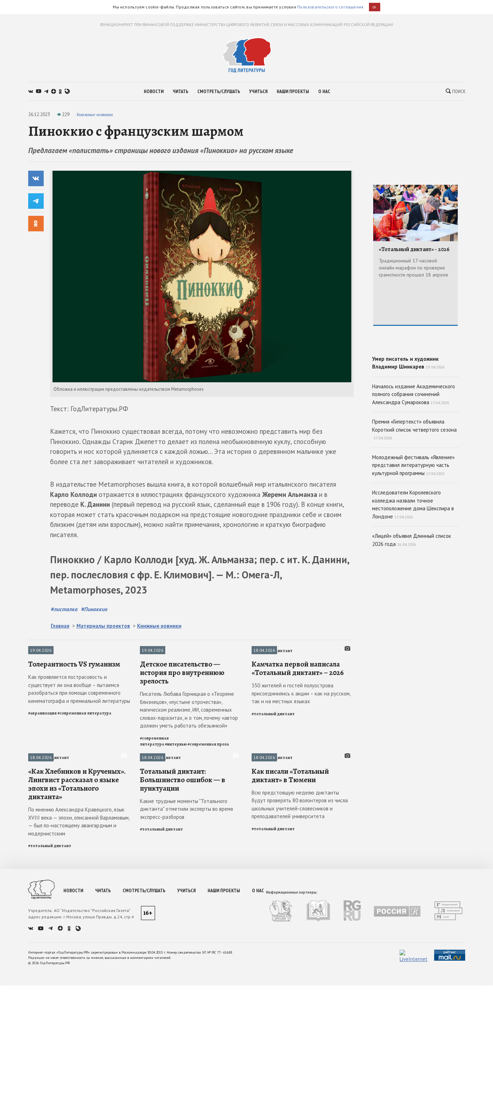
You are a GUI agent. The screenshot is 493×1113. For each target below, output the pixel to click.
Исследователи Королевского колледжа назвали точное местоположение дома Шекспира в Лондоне (413, 555)
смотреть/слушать (218, 91)
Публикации (40, 891)
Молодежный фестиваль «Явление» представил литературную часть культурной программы (413, 515)
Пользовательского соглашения (330, 7)
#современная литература (84, 1017)
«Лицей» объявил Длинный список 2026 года (411, 590)
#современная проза (208, 1048)
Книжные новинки (94, 114)
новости (154, 91)
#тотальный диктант (273, 1018)
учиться (258, 91)
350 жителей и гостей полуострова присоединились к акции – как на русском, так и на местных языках (301, 997)
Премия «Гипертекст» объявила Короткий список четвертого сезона (414, 480)
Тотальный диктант (272, 891)
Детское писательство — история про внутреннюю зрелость (182, 976)
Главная (60, 866)
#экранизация (42, 1017)
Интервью (150, 891)
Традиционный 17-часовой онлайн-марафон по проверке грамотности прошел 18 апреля (413, 267)
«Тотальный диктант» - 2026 (414, 249)
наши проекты (293, 91)
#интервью (176, 1048)
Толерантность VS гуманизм (74, 968)
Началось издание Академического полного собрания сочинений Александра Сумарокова (413, 444)
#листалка (64, 849)
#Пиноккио (94, 849)
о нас (324, 91)
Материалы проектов (103, 866)
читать (180, 91)
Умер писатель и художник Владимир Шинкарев (415, 383)
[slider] (202, 727)
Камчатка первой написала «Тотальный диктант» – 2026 (298, 972)
